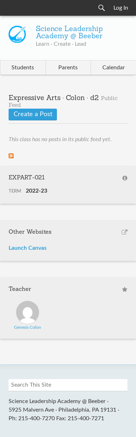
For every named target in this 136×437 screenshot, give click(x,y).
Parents (68, 67)
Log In (120, 8)
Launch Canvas (28, 248)
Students (22, 67)
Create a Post (33, 114)
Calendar (113, 67)
